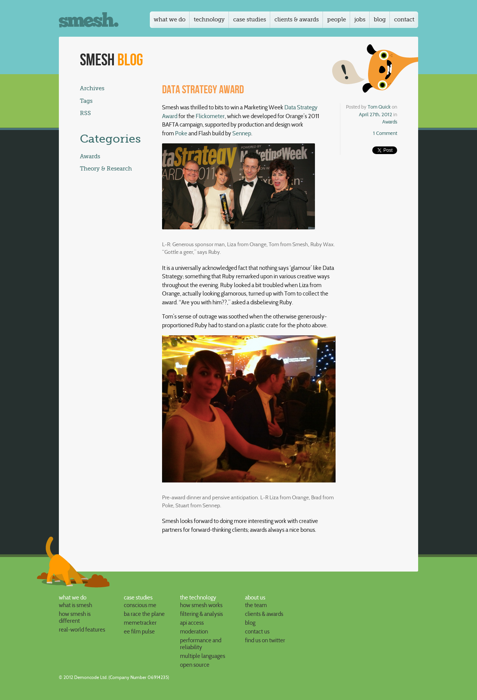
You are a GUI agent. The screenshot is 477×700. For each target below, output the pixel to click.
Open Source (194, 664)
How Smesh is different (75, 617)
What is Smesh (75, 605)
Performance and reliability (200, 644)
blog (250, 622)
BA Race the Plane (144, 614)
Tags (86, 100)
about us (255, 597)
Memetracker (140, 622)
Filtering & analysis (201, 614)
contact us (257, 631)
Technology (209, 19)
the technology (198, 597)
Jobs (359, 19)
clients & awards (264, 614)
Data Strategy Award (203, 90)
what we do (72, 597)
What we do (169, 19)
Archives (92, 88)
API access (192, 622)
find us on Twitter (265, 640)
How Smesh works (201, 605)
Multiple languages (202, 656)
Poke (181, 133)
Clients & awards (296, 19)
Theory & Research (106, 168)
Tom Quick (379, 107)
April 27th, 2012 (375, 114)
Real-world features (82, 629)
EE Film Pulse (139, 631)
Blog (380, 19)
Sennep (241, 133)
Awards (389, 122)
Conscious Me (140, 605)
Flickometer (210, 116)
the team (256, 605)
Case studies (249, 19)
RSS (85, 113)
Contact (404, 19)
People (336, 19)
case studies (138, 597)
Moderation (194, 631)
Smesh (111, 60)
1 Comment (385, 133)
